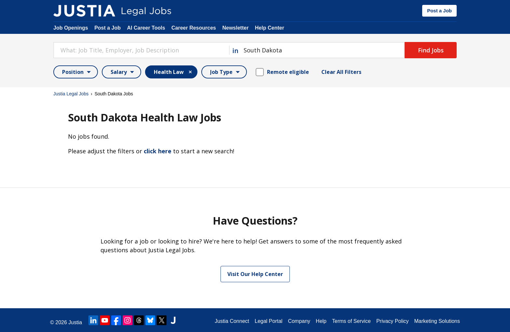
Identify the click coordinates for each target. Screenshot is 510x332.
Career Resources (193, 28)
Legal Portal (268, 321)
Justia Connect (232, 321)
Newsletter (235, 28)
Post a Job (439, 10)
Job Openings (70, 28)
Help (321, 321)
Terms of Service (351, 321)
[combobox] (141, 50)
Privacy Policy (392, 321)
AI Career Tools (146, 28)
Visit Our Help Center (255, 274)
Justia (75, 322)
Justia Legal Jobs (70, 93)
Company (299, 321)
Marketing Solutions (437, 321)
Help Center (269, 28)
